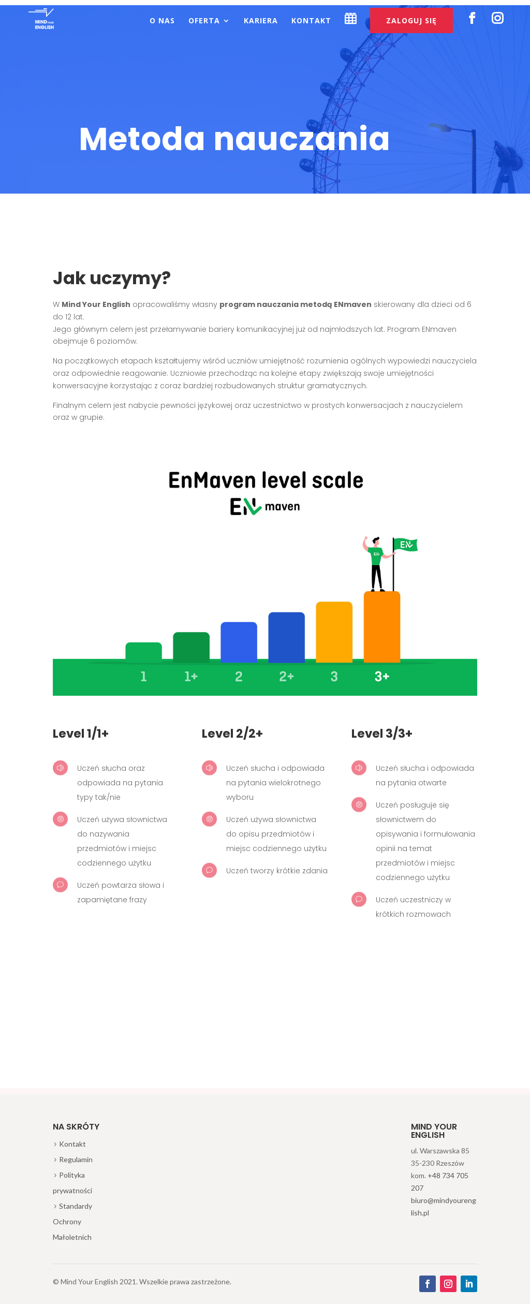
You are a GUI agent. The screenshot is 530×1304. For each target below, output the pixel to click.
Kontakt (311, 21)
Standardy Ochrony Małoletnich (72, 1221)
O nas (162, 21)
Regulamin (76, 1159)
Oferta (204, 21)
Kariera (261, 21)
